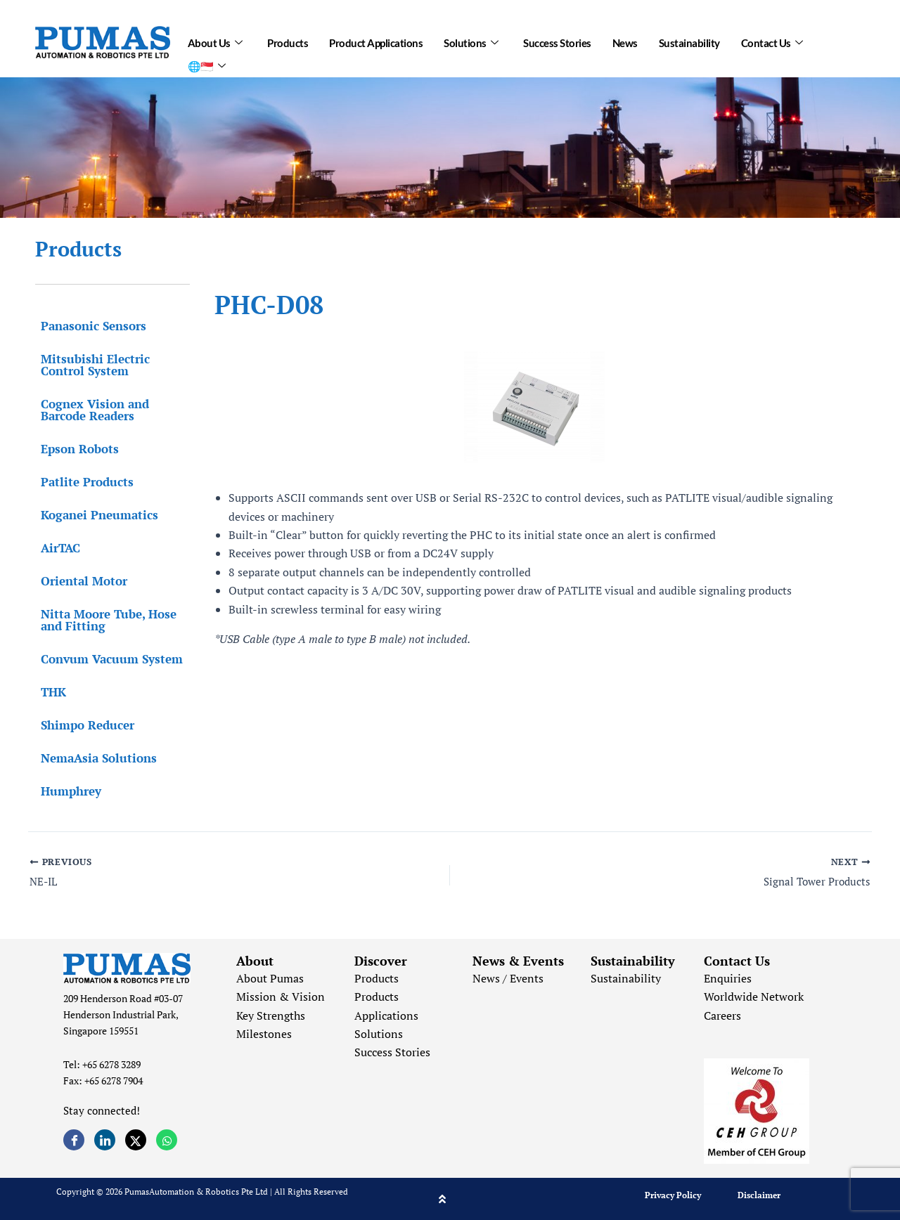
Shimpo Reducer (82, 725)
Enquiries (728, 978)
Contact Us (772, 40)
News (625, 40)
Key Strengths (270, 1015)
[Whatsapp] (166, 1139)
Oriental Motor (78, 581)
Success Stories (557, 40)
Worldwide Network (754, 996)
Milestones (264, 1033)
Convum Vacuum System (106, 659)
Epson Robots (74, 449)
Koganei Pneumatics (94, 515)
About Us (215, 40)
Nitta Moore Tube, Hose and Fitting (103, 620)
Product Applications (376, 40)
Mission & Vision (280, 996)
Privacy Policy (673, 1195)
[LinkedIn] (104, 1139)
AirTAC (55, 548)
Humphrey (65, 791)
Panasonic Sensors (88, 326)
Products (287, 40)
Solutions (471, 40)
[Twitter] (135, 1139)
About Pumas (270, 978)
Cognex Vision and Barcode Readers (89, 410)
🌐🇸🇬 (207, 57)
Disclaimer (759, 1195)
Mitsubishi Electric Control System (89, 365)
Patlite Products (81, 482)
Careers (722, 1015)
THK (47, 692)
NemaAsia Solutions (93, 758)
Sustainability (689, 40)
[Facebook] (73, 1139)
